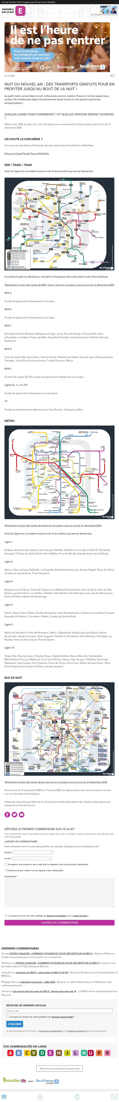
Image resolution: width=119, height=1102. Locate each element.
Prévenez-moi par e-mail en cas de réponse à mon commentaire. (34, 870)
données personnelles (56, 915)
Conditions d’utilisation (76, 1031)
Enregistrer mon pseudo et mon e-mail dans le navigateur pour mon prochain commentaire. (48, 864)
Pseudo (8, 852)
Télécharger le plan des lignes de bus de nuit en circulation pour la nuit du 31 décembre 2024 (56, 782)
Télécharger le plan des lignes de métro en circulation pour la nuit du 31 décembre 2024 (53, 525)
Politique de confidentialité (50, 1031)
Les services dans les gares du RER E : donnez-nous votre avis (44, 991)
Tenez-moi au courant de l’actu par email (59, 1068)
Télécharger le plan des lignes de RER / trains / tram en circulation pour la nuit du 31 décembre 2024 (59, 284)
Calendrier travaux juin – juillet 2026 (37, 982)
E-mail (7, 858)
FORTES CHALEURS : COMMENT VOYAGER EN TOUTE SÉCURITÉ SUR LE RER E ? (51, 953)
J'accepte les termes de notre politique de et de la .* (48, 915)
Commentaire (11, 876)
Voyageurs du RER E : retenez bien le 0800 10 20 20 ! (42, 972)
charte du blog (80, 915)
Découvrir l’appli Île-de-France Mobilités (26, 153)
